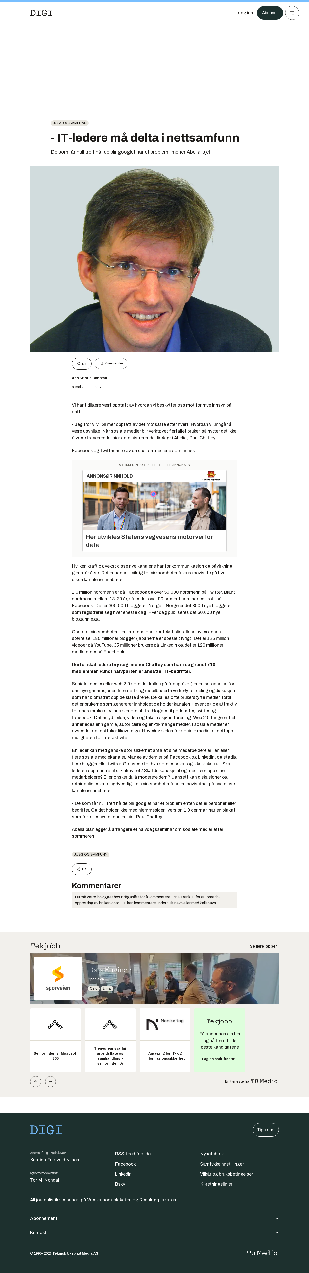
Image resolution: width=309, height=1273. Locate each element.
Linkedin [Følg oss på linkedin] (123, 1174)
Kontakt (154, 1232)
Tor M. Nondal (44, 1180)
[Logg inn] (243, 12)
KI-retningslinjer (216, 1184)
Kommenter (111, 363)
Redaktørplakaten (157, 1199)
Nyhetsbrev (212, 1153)
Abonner (269, 12)
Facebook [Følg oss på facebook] (125, 1164)
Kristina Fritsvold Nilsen (54, 1159)
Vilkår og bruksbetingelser (226, 1174)
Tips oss (266, 1129)
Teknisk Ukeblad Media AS (75, 1253)
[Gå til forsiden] (41, 13)
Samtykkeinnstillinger (222, 1164)
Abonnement (154, 1218)
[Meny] (292, 13)
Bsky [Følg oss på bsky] (120, 1184)
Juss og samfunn (70, 123)
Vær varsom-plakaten (109, 1199)
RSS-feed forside (133, 1153)
